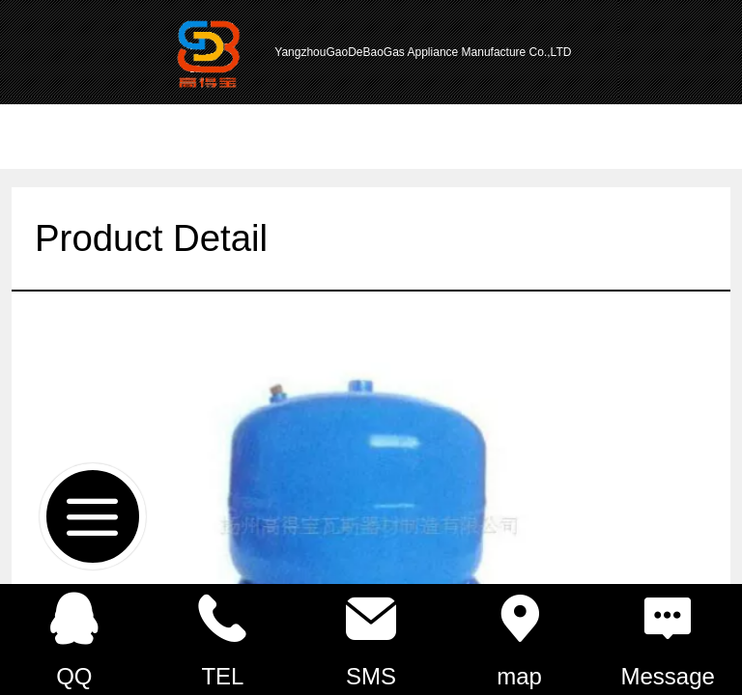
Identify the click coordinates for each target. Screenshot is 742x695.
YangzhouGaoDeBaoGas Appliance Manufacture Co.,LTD (422, 52)
